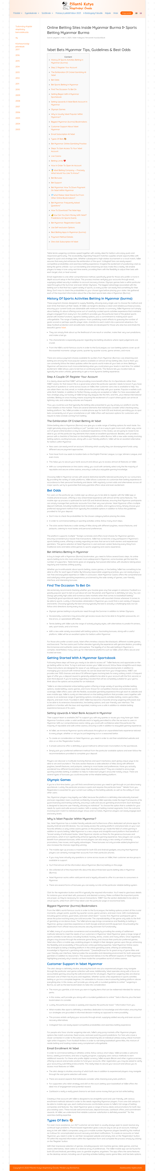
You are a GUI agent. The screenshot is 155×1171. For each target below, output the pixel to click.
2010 (18, 89)
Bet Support (56, 182)
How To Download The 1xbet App (66, 210)
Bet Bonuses (56, 178)
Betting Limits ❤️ (58, 161)
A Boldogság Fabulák (93, 13)
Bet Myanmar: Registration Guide (65, 222)
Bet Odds (55, 80)
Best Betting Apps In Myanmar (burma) (68, 232)
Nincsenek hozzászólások (95, 38)
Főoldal (16, 13)
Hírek (115, 13)
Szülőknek (46, 13)
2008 (18, 101)
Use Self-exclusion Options (63, 227)
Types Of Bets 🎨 (58, 139)
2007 (18, 106)
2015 (18, 61)
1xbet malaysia (78, 38)
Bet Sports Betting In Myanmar (64, 84)
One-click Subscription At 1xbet (64, 241)
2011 (17, 83)
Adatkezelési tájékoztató (131, 1168)
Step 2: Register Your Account (64, 67)
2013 (17, 72)
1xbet (63, 327)
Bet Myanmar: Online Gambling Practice (68, 143)
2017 (17, 49)
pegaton (56, 38)
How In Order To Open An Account (66, 165)
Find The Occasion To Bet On (64, 89)
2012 (18, 78)
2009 (18, 95)
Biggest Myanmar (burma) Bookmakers (69, 122)
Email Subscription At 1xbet (63, 134)
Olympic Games (58, 109)
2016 (18, 55)
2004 (18, 123)
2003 (18, 129)
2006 (18, 112)
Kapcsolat (126, 13)
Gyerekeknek (31, 13)
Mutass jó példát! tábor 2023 (68, 13)
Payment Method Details (62, 237)
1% (17, 38)
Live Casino (56, 156)
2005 (18, 118)
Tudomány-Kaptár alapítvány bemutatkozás (24, 29)
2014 (17, 66)
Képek (108, 13)
